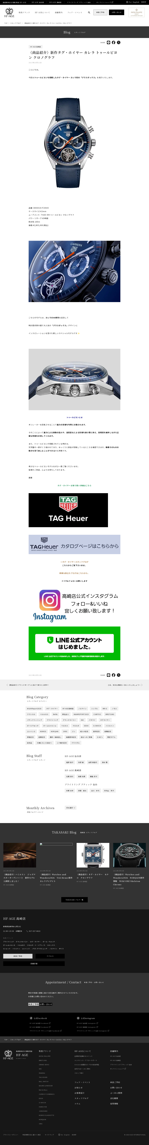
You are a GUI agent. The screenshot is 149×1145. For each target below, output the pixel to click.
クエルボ (76, 726)
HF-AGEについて (42, 12)
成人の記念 (84, 731)
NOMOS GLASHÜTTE (46, 1115)
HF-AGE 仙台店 (38, 2)
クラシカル (31, 714)
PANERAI (42, 1073)
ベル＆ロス (44, 714)
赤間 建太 (82, 791)
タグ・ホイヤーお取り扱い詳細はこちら (74, 485)
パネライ (92, 720)
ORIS (65, 731)
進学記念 (96, 731)
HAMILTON (43, 1107)
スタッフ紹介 (79, 1073)
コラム (77, 1103)
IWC (82, 720)
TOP (6, 23)
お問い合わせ (116, 1087)
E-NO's (100, 737)
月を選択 (70, 808)
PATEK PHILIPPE (45, 1056)
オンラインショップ (103, 2)
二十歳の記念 (62, 743)
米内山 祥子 (109, 791)
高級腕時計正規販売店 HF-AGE (14, 2)
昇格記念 (30, 737)
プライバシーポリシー (10, 1135)
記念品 (29, 743)
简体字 (74, 1135)
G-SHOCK (97, 726)
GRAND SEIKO (44, 1065)
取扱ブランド (24, 12)
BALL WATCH (44, 1081)
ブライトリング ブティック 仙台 (79, 2)
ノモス (114, 708)
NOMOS (43, 731)
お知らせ (78, 1087)
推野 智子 (69, 762)
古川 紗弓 (95, 791)
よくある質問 (116, 1093)
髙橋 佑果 (81, 776)
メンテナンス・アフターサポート (85, 1060)
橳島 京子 (93, 776)
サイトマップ (49, 1135)
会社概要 (114, 1098)
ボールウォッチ (33, 726)
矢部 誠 (81, 762)
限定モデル (111, 737)
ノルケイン (82, 708)
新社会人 (65, 714)
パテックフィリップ (34, 720)
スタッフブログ (15, 23)
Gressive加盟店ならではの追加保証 (86, 1065)
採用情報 (114, 1103)
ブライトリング (52, 720)
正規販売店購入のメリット (83, 1056)
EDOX (86, 726)
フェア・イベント (74, 12)
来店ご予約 (115, 1082)
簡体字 (143, 2)
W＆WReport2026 (34, 708)
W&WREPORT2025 (81, 714)
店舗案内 (58, 12)
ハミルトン (110, 726)
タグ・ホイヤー (52, 708)
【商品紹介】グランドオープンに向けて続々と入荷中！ (28, 685)
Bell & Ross (43, 1090)
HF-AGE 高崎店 (55, 2)
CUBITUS (97, 714)
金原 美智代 (93, 762)
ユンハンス (31, 731)
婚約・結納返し (55, 737)
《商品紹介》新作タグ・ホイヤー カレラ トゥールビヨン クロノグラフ (48, 23)
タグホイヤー (105, 720)
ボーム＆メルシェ (50, 726)
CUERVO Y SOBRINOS (46, 1094)
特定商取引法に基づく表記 (32, 1135)
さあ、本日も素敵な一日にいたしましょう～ (124, 685)
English (136, 2)
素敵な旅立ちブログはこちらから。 (74, 573)
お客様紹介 (79, 1093)
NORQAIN (54, 731)
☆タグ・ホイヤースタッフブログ (74, 562)
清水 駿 (104, 762)
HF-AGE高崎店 (68, 708)
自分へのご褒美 (86, 737)
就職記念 (107, 731)
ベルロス (64, 726)
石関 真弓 (69, 776)
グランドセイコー (69, 720)
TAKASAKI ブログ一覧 (75, 900)
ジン (73, 731)
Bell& (55, 714)
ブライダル (76, 743)
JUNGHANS (43, 1111)
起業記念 (42, 737)
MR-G (105, 708)
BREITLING (110, 714)
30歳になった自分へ (44, 743)
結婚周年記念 (71, 737)
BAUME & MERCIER (46, 1086)
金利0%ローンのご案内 (82, 1069)
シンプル (94, 708)
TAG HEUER (43, 1077)
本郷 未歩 (69, 791)
